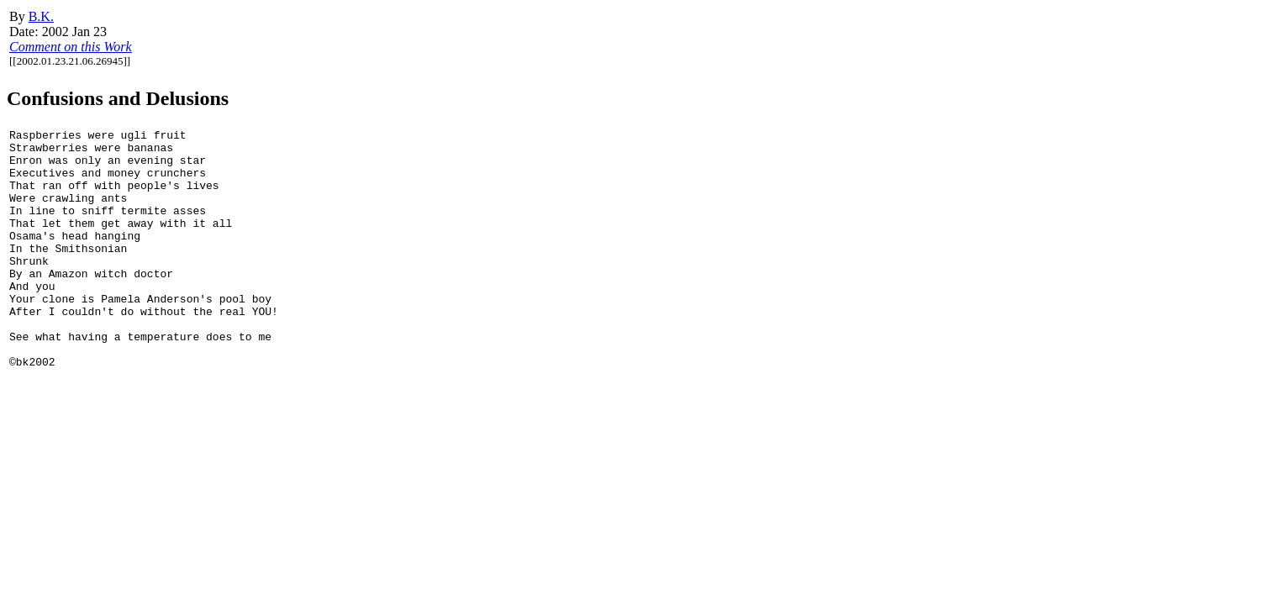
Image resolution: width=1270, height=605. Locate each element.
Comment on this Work (70, 46)
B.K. (41, 16)
